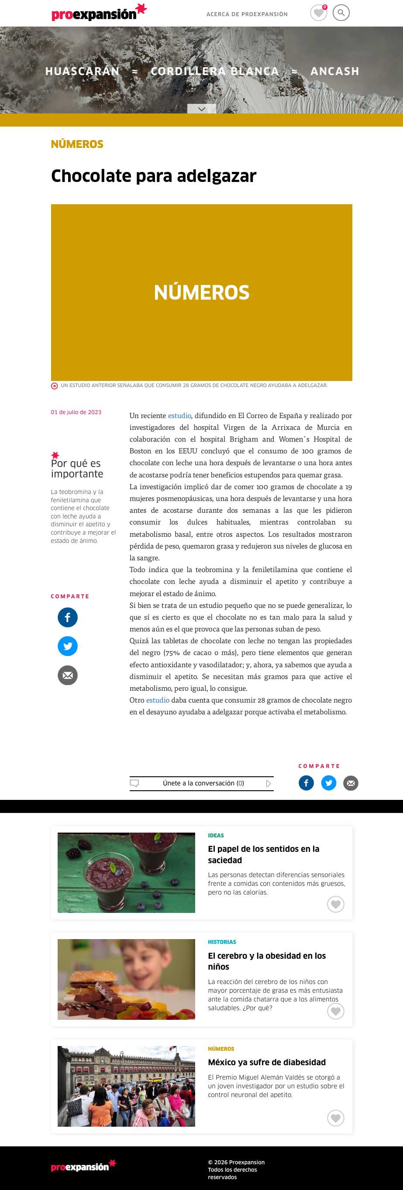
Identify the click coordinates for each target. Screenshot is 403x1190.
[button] (84, 675)
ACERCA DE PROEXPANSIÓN (247, 14)
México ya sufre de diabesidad (267, 1063)
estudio (179, 415)
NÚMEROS (77, 145)
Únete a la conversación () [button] (203, 784)
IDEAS (216, 836)
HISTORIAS (222, 942)
